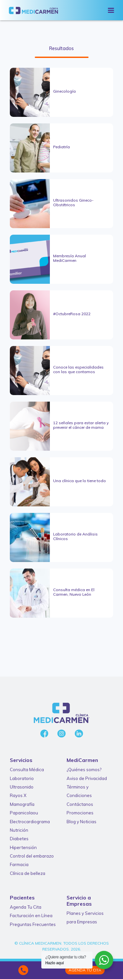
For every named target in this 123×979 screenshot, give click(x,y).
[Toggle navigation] (111, 10)
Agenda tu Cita (85, 970)
